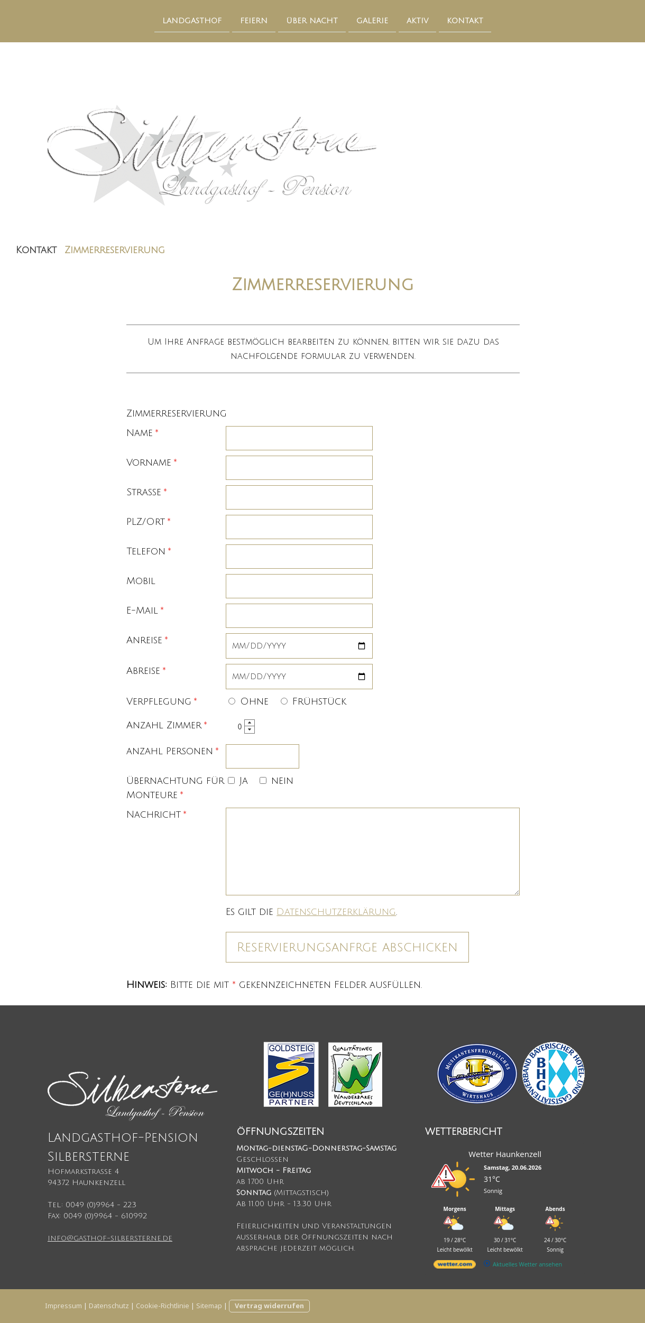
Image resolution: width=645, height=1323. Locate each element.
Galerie (372, 20)
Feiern (254, 20)
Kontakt (465, 20)
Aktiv (417, 20)
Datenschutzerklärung (336, 911)
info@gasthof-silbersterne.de (110, 1238)
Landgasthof (192, 20)
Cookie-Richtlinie (162, 1305)
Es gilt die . (311, 911)
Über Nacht (312, 20)
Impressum (63, 1305)
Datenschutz (109, 1305)
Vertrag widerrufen (269, 1305)
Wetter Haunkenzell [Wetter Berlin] (504, 1154)
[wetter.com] (455, 1266)
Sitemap (209, 1305)
